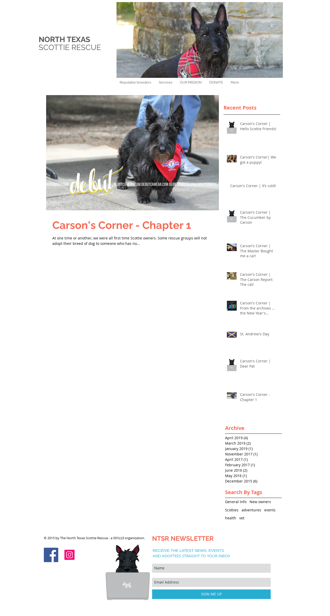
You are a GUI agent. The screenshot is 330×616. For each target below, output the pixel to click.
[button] (216, 82)
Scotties (231, 509)
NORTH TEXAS (64, 39)
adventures (251, 509)
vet (241, 517)
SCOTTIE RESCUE (71, 47)
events (270, 509)
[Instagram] (69, 555)
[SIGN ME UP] (211, 594)
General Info (235, 501)
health (230, 517)
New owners (260, 501)
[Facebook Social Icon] (51, 555)
